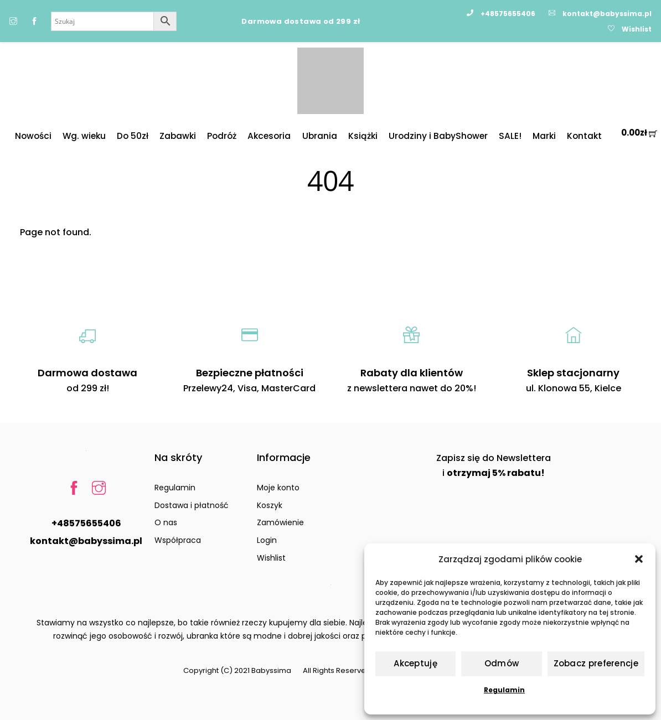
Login (267, 540)
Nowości (33, 136)
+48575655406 (86, 523)
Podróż (221, 136)
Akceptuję (415, 663)
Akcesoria (269, 136)
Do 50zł (132, 136)
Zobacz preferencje (596, 663)
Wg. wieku (84, 136)
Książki (363, 136)
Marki (544, 136)
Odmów (501, 663)
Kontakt (584, 136)
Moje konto (278, 487)
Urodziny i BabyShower (438, 136)
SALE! (510, 136)
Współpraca (177, 540)
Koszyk (269, 505)
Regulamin (504, 690)
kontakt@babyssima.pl (86, 541)
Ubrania (319, 136)
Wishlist (271, 557)
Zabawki (177, 136)
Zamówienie (280, 522)
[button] (638, 558)
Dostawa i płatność (191, 505)
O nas (165, 522)
